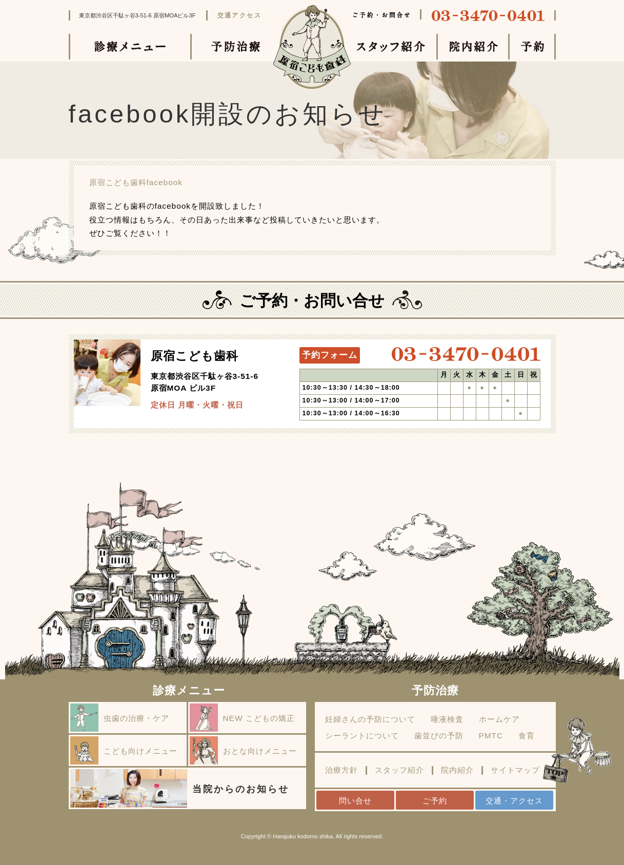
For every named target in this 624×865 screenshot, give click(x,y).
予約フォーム (329, 355)
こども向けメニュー (123, 750)
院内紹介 (457, 770)
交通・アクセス (514, 800)
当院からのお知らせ (179, 788)
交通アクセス (239, 15)
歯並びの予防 (439, 736)
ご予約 (434, 800)
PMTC (491, 736)
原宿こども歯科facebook (136, 182)
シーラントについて (362, 736)
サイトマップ (515, 770)
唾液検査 (447, 719)
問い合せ (355, 800)
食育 (526, 736)
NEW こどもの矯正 (242, 717)
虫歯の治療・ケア (119, 717)
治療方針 (341, 770)
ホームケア (499, 719)
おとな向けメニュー (243, 750)
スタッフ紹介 (399, 770)
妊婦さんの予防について (370, 719)
